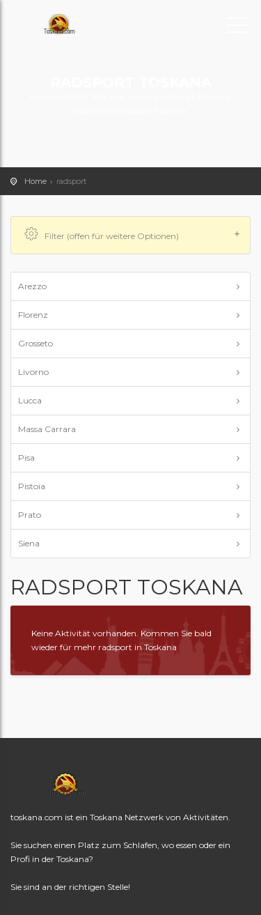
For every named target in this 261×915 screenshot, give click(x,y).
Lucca (30, 400)
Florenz (33, 314)
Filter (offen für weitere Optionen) (132, 235)
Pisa (26, 457)
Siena (29, 543)
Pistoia (31, 486)
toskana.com (73, 24)
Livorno (33, 372)
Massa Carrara (47, 429)
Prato (29, 514)
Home (35, 181)
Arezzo (32, 286)
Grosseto (35, 343)
